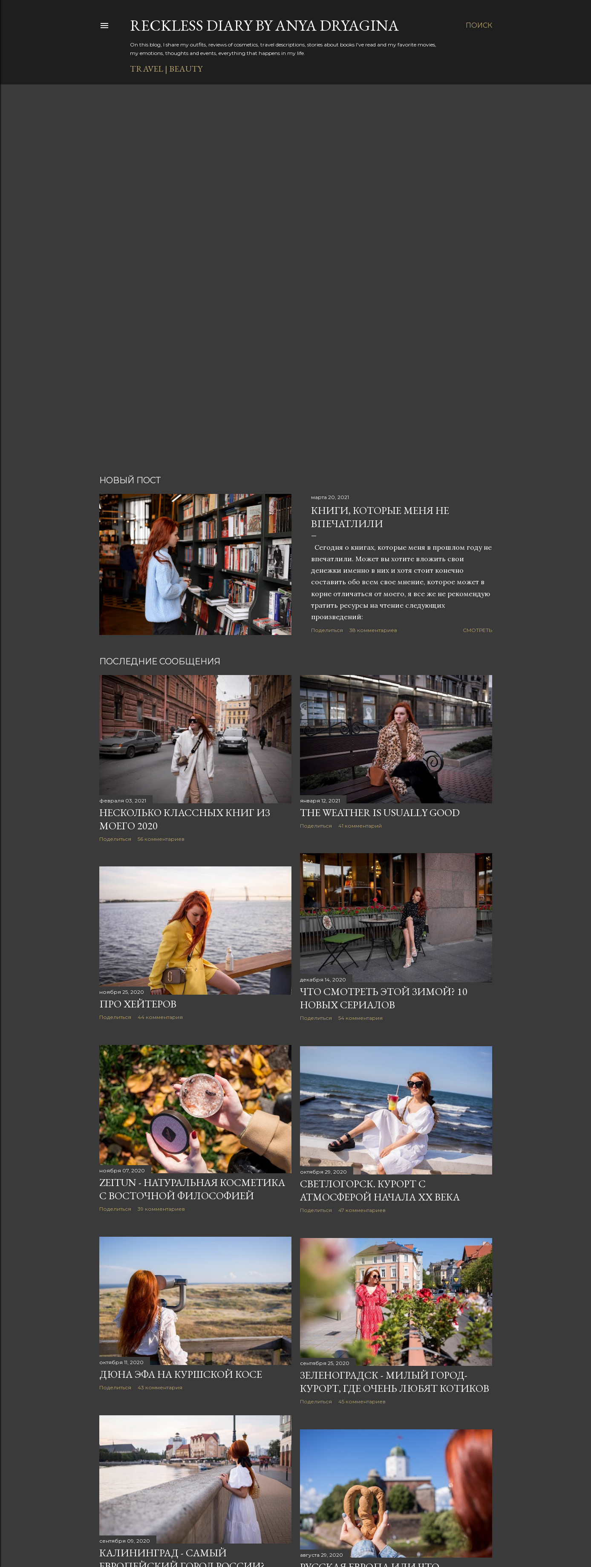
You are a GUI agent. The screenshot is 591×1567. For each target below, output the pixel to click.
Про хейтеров (137, 1003)
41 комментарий (360, 825)
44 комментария (160, 1017)
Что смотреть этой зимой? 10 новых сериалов (383, 998)
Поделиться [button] (327, 630)
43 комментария (160, 1387)
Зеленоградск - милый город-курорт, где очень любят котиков (394, 1381)
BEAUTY (185, 68)
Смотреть (477, 630)
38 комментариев (373, 630)
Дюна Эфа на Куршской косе (180, 1374)
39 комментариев (161, 1209)
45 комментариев (362, 1401)
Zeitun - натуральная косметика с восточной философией (192, 1189)
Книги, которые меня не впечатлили (380, 517)
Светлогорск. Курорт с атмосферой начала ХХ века (380, 1190)
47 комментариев (362, 1210)
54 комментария (360, 1018)
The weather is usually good (380, 812)
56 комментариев (161, 839)
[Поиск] (479, 25)
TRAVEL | (148, 68)
